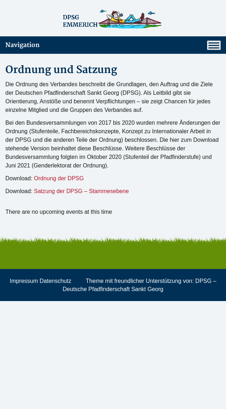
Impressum (24, 281)
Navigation (113, 45)
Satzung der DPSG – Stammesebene (81, 191)
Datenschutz (55, 281)
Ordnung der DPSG (59, 178)
